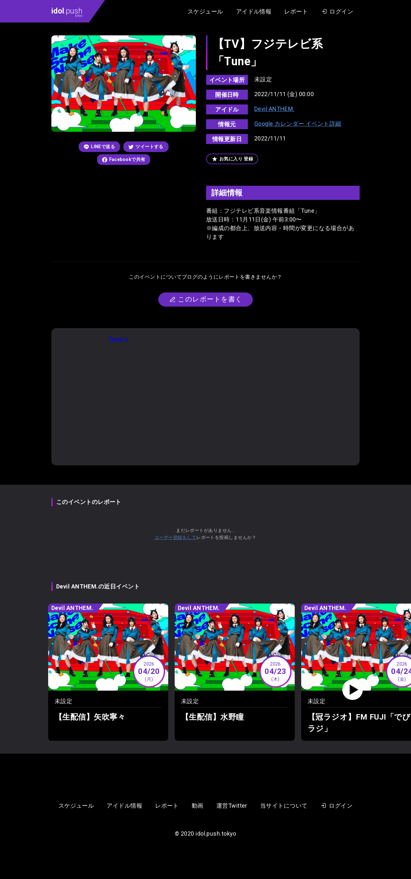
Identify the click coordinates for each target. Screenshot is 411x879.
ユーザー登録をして (175, 537)
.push (67, 11)
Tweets (118, 339)
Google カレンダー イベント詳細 (297, 123)
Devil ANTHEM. (274, 108)
